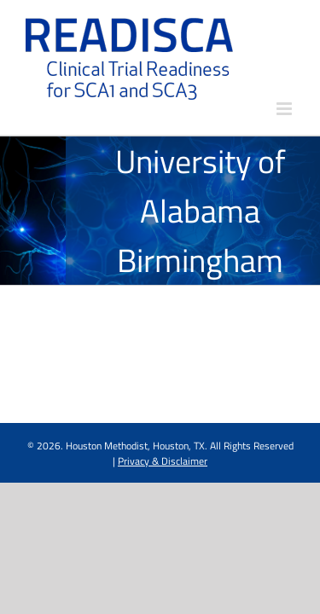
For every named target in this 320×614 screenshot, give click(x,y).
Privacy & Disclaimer (162, 503)
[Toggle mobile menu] (285, 109)
